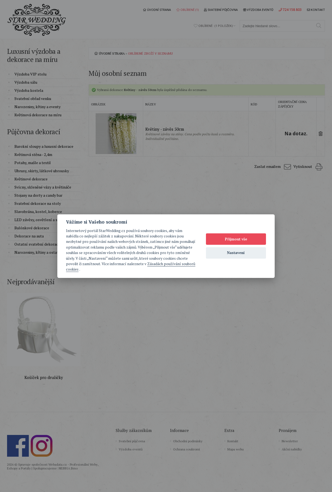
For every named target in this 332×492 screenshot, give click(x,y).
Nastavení (236, 252)
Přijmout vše (236, 239)
